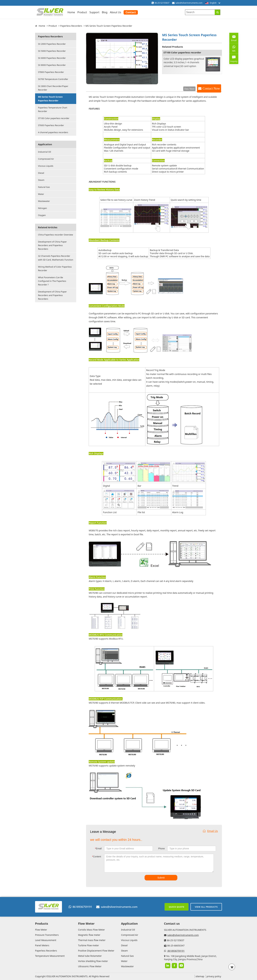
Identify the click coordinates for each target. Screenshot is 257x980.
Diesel (41, 172)
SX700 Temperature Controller (53, 79)
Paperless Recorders (71, 25)
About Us (115, 12)
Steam (41, 179)
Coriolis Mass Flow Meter (91, 929)
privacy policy (214, 976)
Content (96, 856)
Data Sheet (189, 89)
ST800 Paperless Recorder (51, 72)
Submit (161, 877)
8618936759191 (80, 907)
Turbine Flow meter (88, 945)
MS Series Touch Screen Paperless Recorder (50, 98)
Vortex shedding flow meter (93, 961)
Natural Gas (44, 187)
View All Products (206, 906)
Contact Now (211, 88)
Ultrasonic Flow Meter (89, 966)
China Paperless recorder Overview (55, 234)
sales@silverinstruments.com (188, 2)
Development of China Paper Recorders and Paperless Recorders (52, 245)
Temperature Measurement (50, 955)
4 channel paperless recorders (53, 132)
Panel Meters (42, 945)
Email (98, 848)
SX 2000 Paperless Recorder (52, 43)
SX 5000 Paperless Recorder (52, 50)
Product (82, 12)
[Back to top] (231, 967)
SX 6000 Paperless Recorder (52, 57)
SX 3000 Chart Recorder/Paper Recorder (53, 88)
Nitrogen (42, 208)
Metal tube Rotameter (90, 955)
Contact (131, 12)
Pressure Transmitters (47, 934)
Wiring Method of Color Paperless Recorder (55, 268)
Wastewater (44, 201)
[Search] (217, 12)
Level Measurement (45, 940)
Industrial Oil (44, 151)
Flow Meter (41, 929)
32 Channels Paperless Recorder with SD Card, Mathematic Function (55, 257)
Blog (104, 12)
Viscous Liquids (45, 165)
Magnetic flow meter (89, 934)
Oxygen (42, 215)
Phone (161, 848)
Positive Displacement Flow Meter (96, 950)
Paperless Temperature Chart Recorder (52, 109)
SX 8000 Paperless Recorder (52, 65)
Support (94, 12)
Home (71, 12)
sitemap (200, 976)
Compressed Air (46, 158)
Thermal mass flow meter (91, 940)
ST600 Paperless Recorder (51, 125)
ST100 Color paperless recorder (53, 118)
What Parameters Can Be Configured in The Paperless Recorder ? (52, 281)
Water (41, 194)
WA (233, 48)
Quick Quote (176, 906)
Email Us (210, 831)
